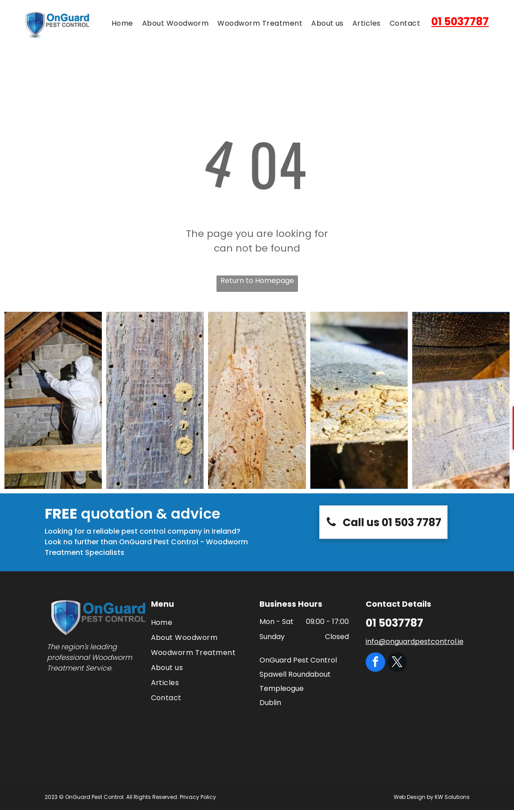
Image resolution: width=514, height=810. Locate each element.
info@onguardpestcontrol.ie (415, 641)
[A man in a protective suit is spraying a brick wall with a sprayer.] (53, 400)
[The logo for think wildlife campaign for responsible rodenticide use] (74, 703)
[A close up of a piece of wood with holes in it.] (155, 400)
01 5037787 (460, 21)
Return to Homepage (257, 280)
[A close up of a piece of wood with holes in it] (359, 400)
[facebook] (375, 663)
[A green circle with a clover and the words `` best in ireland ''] (124, 747)
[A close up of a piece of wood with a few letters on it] (461, 400)
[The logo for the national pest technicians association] (124, 703)
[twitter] (397, 663)
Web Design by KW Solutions (432, 797)
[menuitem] (122, 23)
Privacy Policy (198, 797)
